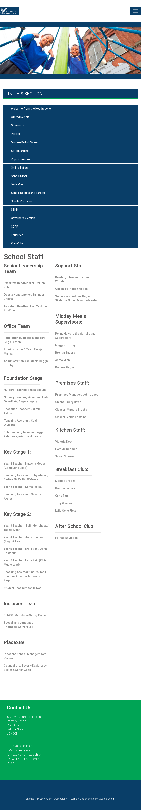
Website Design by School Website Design (92, 798)
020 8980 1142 (22, 746)
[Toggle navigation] (135, 11)
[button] (10, 53)
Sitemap (30, 798)
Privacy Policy (44, 798)
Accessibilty (60, 798)
